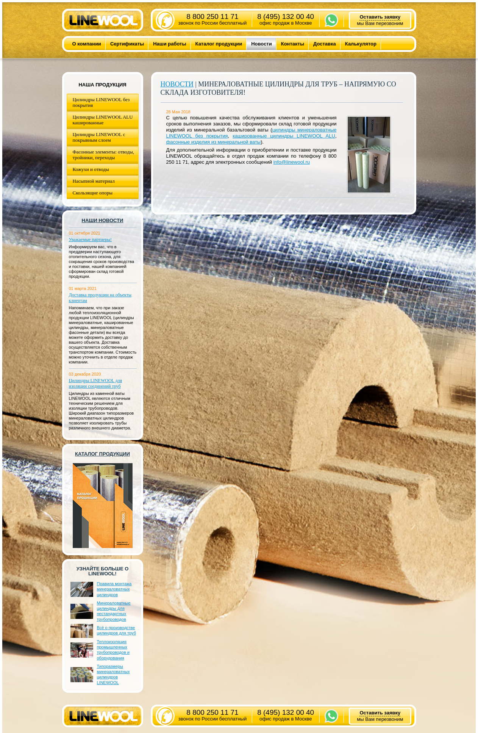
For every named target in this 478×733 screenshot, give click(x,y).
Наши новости (102, 220)
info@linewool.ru (291, 162)
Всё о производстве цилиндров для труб (116, 630)
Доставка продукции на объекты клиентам (100, 297)
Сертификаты (127, 44)
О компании (86, 44)
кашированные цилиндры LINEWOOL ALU (284, 136)
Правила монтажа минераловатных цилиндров (114, 589)
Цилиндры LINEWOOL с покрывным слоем (99, 137)
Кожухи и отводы (91, 169)
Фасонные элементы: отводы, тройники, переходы (103, 154)
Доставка (324, 44)
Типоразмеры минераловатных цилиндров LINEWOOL (113, 674)
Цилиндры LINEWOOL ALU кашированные (103, 119)
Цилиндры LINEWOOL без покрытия (101, 102)
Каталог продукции (218, 44)
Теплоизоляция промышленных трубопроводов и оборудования (113, 649)
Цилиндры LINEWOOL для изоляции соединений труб (95, 383)
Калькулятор (360, 44)
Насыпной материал (94, 181)
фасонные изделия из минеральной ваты (213, 142)
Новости (261, 44)
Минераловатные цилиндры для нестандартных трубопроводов (114, 611)
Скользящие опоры (92, 193)
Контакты (292, 44)
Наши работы (169, 44)
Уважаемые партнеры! (90, 239)
